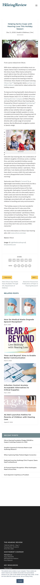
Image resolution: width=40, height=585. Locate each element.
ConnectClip (25, 191)
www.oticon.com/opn (18, 248)
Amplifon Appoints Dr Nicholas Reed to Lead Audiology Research (18, 465)
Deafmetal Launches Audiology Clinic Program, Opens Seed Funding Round (21, 478)
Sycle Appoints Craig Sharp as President (16, 492)
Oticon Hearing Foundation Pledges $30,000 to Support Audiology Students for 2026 (18, 458)
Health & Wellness (23, 37)
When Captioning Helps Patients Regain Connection (20, 472)
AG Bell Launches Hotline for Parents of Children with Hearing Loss (19, 432)
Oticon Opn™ (8, 88)
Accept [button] (20, 581)
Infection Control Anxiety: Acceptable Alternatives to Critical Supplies (16, 402)
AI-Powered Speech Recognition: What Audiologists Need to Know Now (20, 485)
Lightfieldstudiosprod (18, 257)
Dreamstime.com (10, 259)
